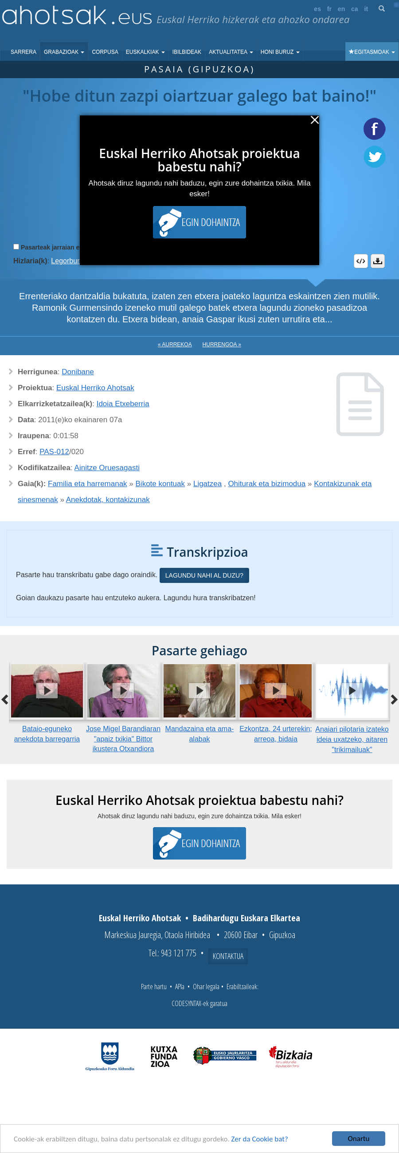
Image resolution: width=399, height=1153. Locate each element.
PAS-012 (54, 452)
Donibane (78, 372)
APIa (179, 986)
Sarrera (23, 52)
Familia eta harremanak (87, 483)
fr (329, 8)
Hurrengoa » (222, 344)
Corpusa (105, 52)
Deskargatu (378, 261)
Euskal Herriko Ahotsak (95, 388)
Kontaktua (228, 956)
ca (354, 8)
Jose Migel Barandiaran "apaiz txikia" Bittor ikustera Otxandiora (123, 739)
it (366, 8)
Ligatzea (207, 483)
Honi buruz (280, 52)
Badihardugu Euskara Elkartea (246, 918)
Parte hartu (154, 986)
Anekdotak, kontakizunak (108, 499)
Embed (361, 261)
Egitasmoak (372, 52)
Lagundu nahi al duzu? (204, 575)
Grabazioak (64, 52)
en (341, 8)
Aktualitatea (231, 52)
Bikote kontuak (160, 483)
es (317, 8)
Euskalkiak (145, 52)
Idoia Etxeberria (123, 404)
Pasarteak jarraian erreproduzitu (68, 247)
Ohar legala (206, 986)
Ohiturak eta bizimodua (266, 483)
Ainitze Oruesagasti (107, 468)
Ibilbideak (186, 52)
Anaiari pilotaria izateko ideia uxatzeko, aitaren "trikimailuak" (351, 739)
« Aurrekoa (175, 344)
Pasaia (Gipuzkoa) (199, 69)
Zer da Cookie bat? (259, 1139)
